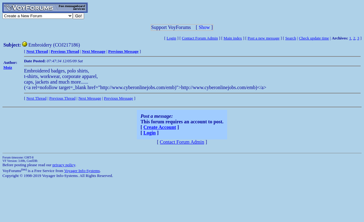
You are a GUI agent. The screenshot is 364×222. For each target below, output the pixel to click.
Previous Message (118, 98)
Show (204, 27)
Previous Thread (62, 98)
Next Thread (37, 98)
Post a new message (263, 38)
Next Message (89, 98)
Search (290, 38)
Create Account (159, 127)
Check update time (314, 38)
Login (171, 38)
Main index (232, 38)
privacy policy (63, 164)
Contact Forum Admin (200, 38)
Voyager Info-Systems (82, 170)
